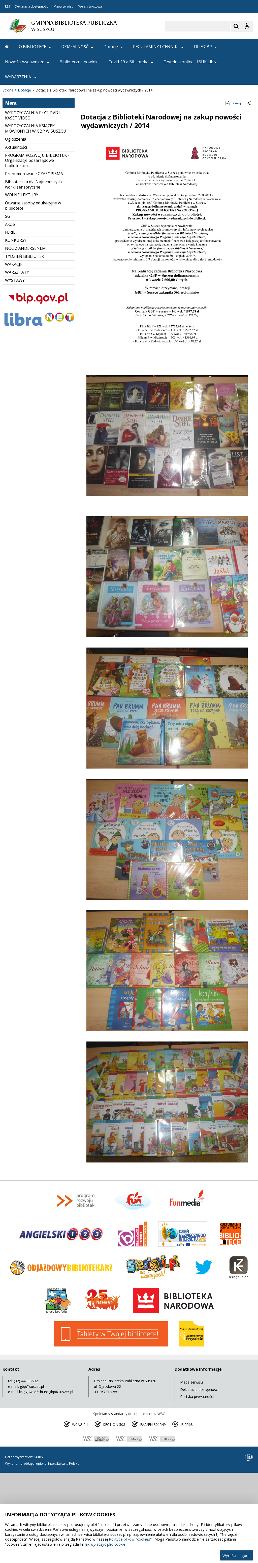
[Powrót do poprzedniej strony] (249, 194)
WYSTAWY (15, 371)
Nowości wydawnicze (27, 62)
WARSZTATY (17, 363)
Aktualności (16, 237)
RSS (7, 6)
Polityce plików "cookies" (130, 1539)
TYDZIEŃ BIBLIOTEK (24, 347)
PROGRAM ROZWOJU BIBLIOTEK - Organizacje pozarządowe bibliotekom (37, 251)
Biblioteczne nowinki (79, 62)
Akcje (10, 315)
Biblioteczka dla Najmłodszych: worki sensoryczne (33, 274)
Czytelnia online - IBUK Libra (190, 62)
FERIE (10, 323)
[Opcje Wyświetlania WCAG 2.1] (247, 26)
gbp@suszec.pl (32, 1477)
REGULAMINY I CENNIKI (158, 46)
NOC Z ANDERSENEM (25, 339)
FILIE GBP (205, 46)
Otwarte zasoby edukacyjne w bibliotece (33, 296)
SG (7, 307)
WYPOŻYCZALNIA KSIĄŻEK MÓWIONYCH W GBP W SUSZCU (35, 219)
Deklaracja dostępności (32, 6)
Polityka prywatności (197, 1487)
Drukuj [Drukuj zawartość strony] (232, 193)
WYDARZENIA (20, 77)
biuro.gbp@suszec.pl (56, 1482)
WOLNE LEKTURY (21, 285)
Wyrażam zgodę (236, 1555)
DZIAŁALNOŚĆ (77, 46)
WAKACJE (13, 355)
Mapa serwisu (63, 6)
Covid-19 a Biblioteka (131, 62)
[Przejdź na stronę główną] (7, 46)
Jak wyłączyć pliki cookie (105, 1544)
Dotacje (113, 46)
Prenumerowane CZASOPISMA (34, 264)
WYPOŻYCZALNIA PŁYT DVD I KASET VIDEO (32, 205)
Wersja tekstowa (90, 6)
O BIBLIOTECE (35, 46)
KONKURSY (15, 330)
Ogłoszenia (15, 229)
